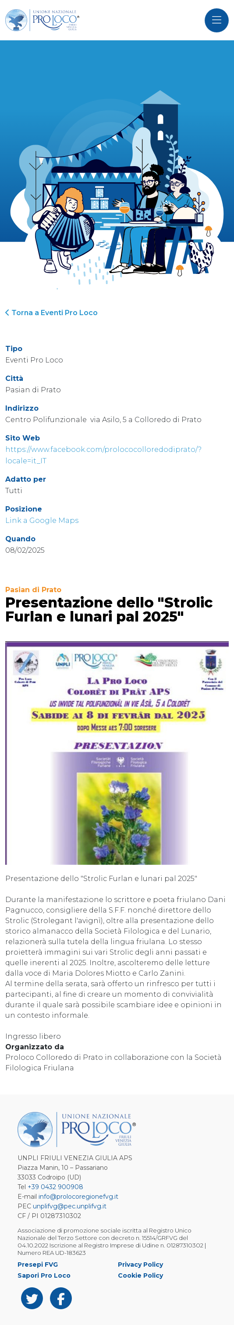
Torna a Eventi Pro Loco (51, 313)
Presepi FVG (38, 1264)
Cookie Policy (140, 1275)
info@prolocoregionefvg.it (78, 1197)
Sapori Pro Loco (44, 1275)
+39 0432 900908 (55, 1187)
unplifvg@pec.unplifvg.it (69, 1206)
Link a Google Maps (41, 520)
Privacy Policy (140, 1264)
